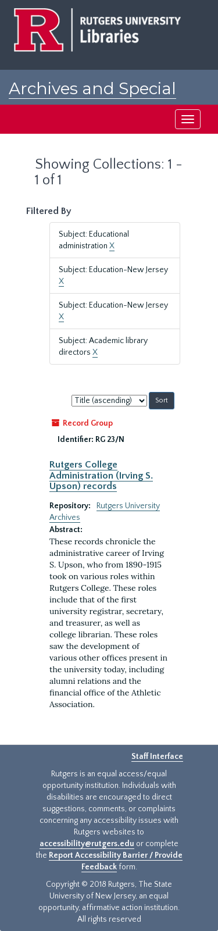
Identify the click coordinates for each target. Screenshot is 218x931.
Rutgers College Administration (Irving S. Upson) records (101, 475)
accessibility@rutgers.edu (87, 843)
